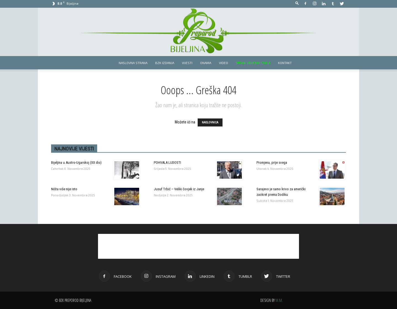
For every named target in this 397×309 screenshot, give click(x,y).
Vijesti (187, 63)
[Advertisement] (198, 246)
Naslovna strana (133, 63)
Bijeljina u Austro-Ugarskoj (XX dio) (76, 162)
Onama (205, 63)
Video (223, 63)
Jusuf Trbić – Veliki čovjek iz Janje (179, 189)
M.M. (279, 300)
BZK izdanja (164, 63)
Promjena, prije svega (271, 162)
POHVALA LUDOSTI (167, 162)
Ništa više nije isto (64, 189)
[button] (297, 3)
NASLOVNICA (210, 122)
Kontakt (285, 63)
